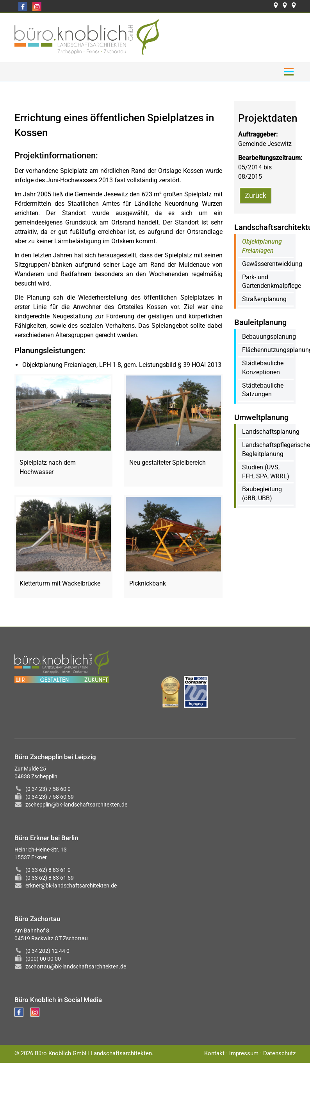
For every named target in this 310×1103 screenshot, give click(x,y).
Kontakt (214, 1053)
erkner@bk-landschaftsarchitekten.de (71, 885)
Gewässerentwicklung (272, 264)
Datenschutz (279, 1053)
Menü (289, 71)
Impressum (243, 1053)
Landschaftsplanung (270, 431)
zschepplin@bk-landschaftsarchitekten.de (76, 804)
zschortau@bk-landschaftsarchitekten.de (75, 966)
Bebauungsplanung (269, 336)
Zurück (255, 195)
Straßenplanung (264, 299)
